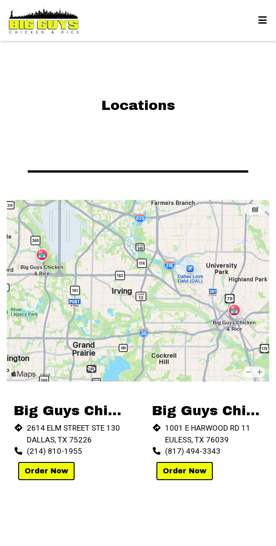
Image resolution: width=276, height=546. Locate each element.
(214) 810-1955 (54, 451)
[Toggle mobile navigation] (262, 20)
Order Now (46, 471)
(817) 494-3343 (193, 451)
